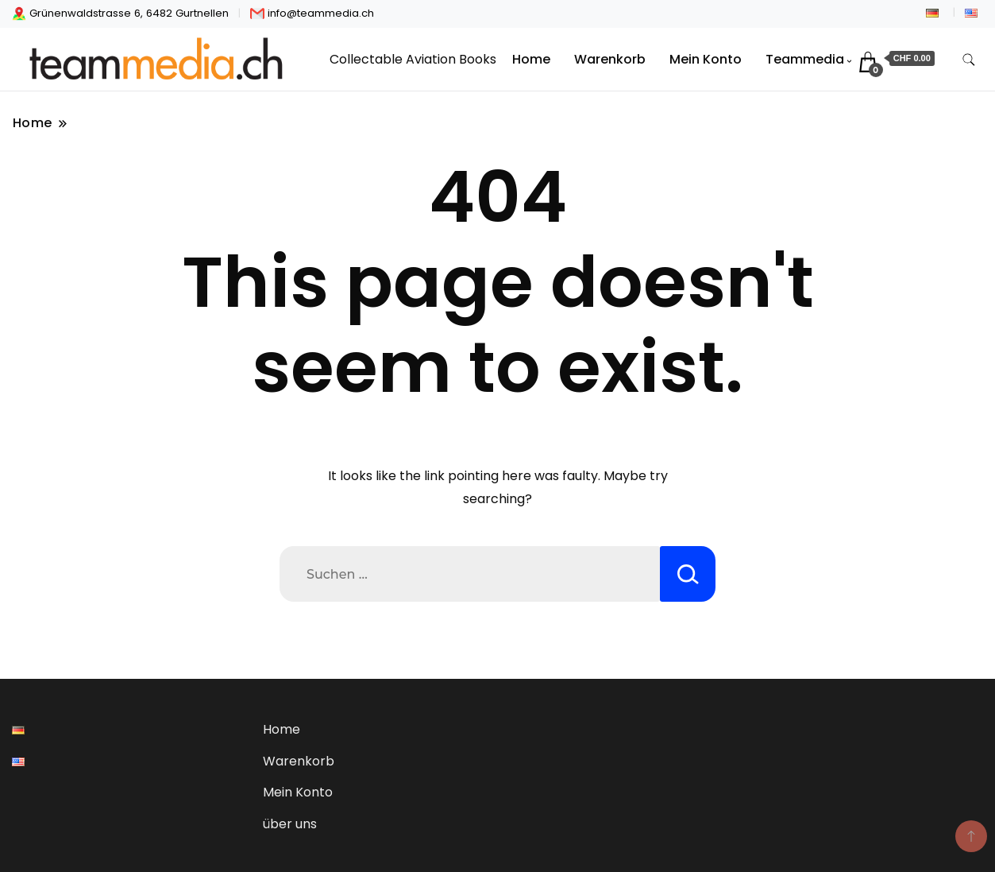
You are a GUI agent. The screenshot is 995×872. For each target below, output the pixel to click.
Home (531, 59)
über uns (290, 824)
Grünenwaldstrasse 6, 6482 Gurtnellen (120, 13)
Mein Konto (705, 59)
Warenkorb (610, 59)
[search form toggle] (969, 60)
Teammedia (805, 59)
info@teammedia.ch (312, 13)
